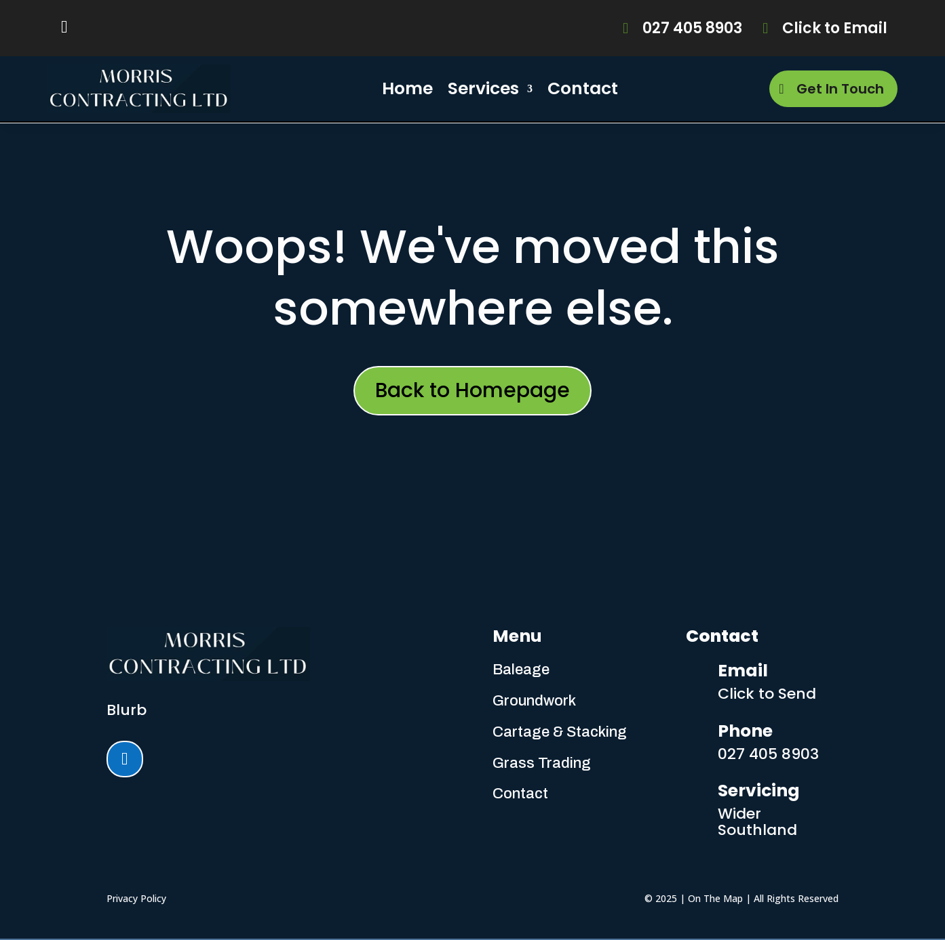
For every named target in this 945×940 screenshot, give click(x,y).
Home (407, 88)
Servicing (759, 790)
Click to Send (767, 693)
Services (483, 88)
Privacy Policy (136, 898)
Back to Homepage (472, 390)
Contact (582, 88)
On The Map (715, 898)
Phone (745, 731)
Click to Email (834, 28)
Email (743, 670)
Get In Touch (840, 88)
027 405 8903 (692, 28)
